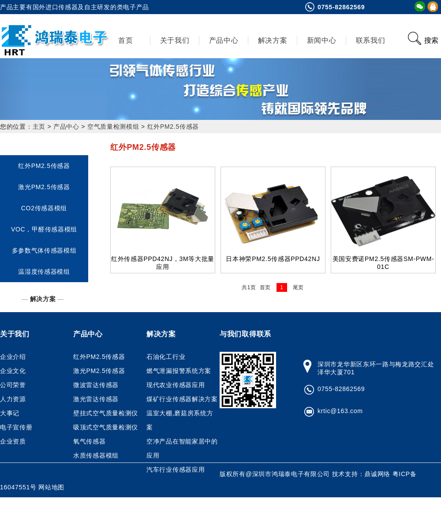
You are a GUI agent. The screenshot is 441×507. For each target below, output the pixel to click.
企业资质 (13, 441)
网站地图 (51, 487)
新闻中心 (321, 40)
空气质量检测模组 (113, 126)
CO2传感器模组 (44, 208)
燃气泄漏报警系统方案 (178, 370)
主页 (39, 126)
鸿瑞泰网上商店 (55, 500)
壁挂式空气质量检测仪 (105, 413)
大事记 (9, 413)
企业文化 (13, 370)
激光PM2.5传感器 (44, 186)
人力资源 (13, 399)
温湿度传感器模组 (44, 271)
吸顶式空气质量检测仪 (105, 427)
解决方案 (273, 40)
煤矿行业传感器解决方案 (182, 399)
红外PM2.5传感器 (173, 126)
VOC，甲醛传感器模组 (44, 229)
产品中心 (224, 40)
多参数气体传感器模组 (44, 250)
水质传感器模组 (96, 455)
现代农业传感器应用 (175, 384)
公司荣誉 (13, 384)
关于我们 (175, 40)
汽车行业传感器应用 (175, 469)
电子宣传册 (16, 427)
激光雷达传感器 (96, 399)
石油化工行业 (165, 356)
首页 (125, 40)
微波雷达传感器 (96, 384)
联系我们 (370, 40)
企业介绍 (13, 356)
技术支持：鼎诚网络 (362, 473)
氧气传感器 (89, 441)
